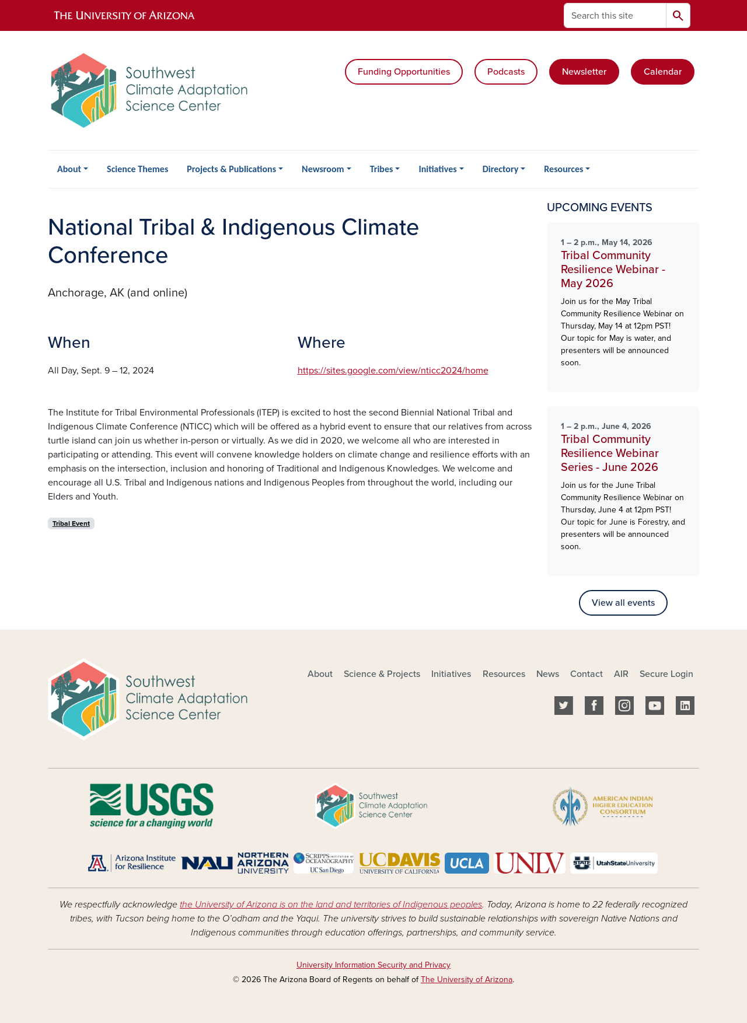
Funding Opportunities (404, 72)
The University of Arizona (466, 979)
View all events (623, 603)
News (547, 674)
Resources (563, 168)
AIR (621, 674)
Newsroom (323, 168)
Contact (586, 674)
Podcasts (506, 72)
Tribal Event (71, 523)
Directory (501, 168)
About (69, 168)
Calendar (663, 72)
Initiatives (437, 168)
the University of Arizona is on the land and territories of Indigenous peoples (331, 904)
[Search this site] (615, 15)
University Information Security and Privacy (373, 965)
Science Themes (137, 168)
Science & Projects (382, 674)
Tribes (381, 168)
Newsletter (584, 72)
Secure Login (666, 674)
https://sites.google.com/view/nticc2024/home (393, 370)
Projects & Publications (231, 168)
